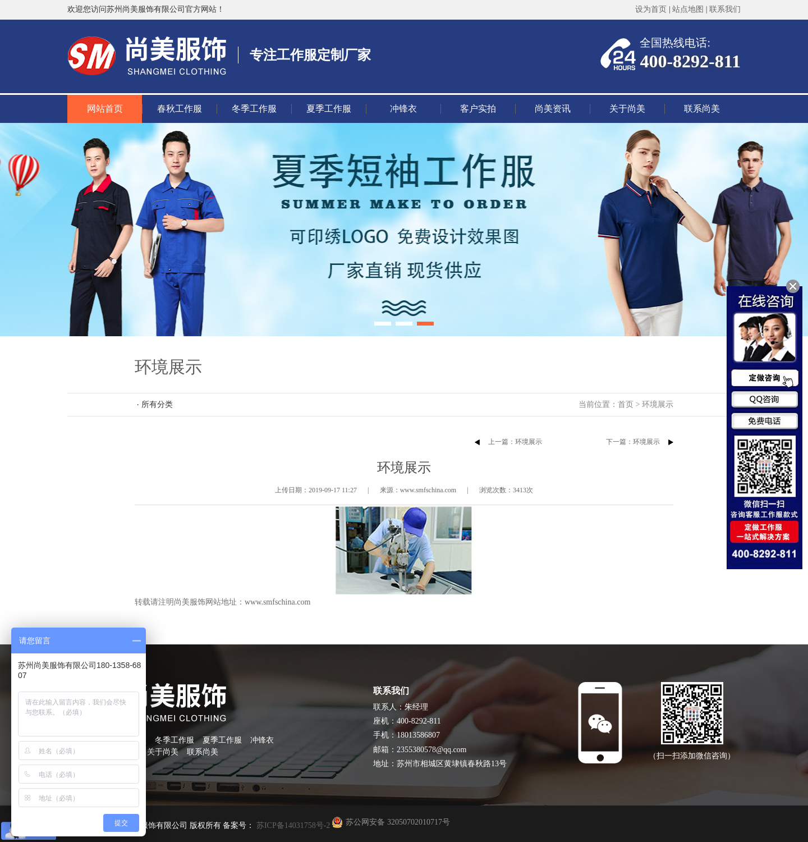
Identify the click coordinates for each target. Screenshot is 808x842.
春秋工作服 (179, 108)
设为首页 (651, 9)
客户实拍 (478, 108)
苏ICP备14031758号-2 (292, 825)
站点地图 (688, 9)
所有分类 (157, 404)
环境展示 (657, 404)
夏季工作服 (328, 108)
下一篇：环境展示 (633, 442)
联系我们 (725, 9)
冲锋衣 (403, 108)
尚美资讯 (553, 108)
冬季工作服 (254, 108)
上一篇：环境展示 (515, 442)
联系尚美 (702, 108)
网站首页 (105, 108)
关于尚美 (627, 108)
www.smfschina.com (277, 602)
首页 (625, 404)
